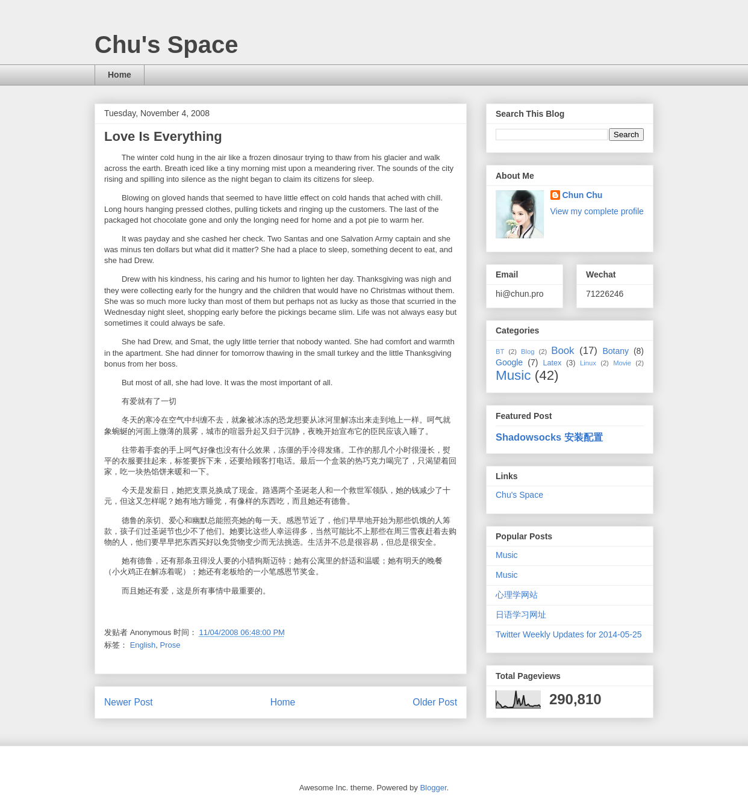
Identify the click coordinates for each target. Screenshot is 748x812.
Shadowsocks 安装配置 (549, 437)
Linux (588, 363)
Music (513, 375)
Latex (552, 363)
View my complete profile (597, 211)
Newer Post (128, 702)
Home (119, 74)
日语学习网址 (521, 614)
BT (500, 351)
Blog (527, 351)
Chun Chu (583, 195)
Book (562, 350)
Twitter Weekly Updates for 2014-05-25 (569, 634)
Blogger (433, 787)
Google (509, 362)
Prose (170, 644)
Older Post (435, 702)
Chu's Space (166, 44)
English (143, 644)
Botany (615, 351)
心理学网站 (517, 595)
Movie (622, 363)
